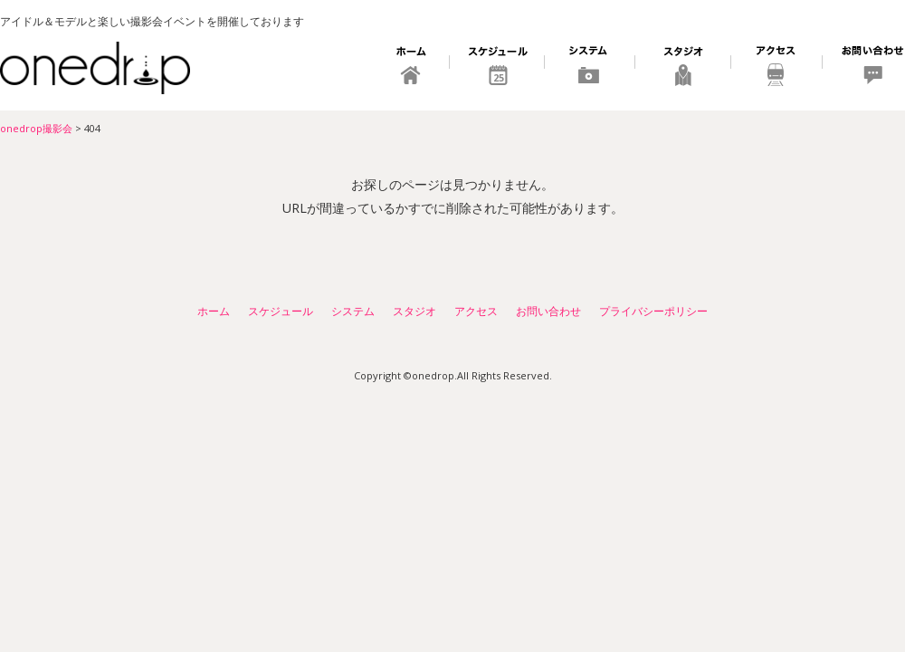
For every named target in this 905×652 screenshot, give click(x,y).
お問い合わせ (864, 68)
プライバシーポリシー (653, 311)
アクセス (777, 68)
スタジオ (683, 68)
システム (590, 68)
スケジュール (497, 68)
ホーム (413, 68)
